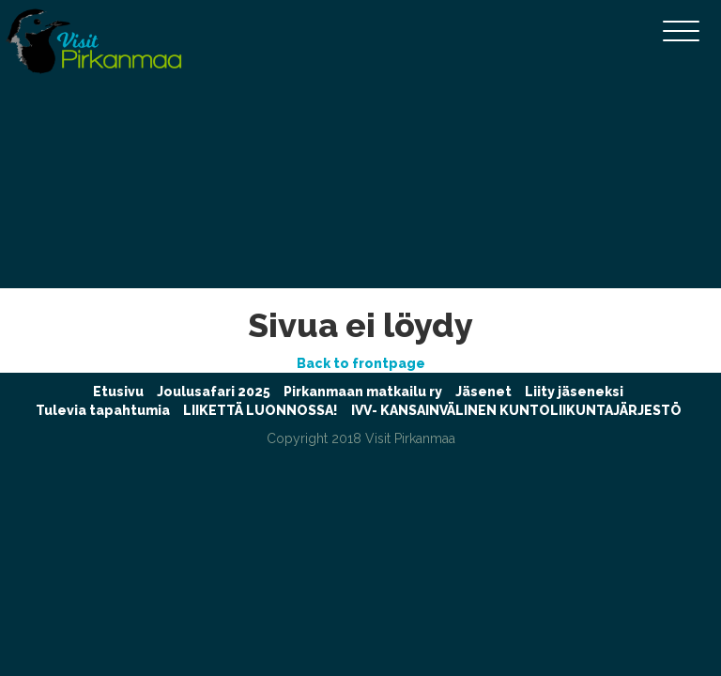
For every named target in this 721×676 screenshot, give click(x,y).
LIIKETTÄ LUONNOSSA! (260, 410)
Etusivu (118, 391)
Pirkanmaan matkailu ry (363, 391)
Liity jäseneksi (574, 391)
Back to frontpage (361, 363)
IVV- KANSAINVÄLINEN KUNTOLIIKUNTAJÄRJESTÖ (516, 410)
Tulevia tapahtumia (103, 410)
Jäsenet (483, 391)
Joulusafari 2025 (213, 391)
